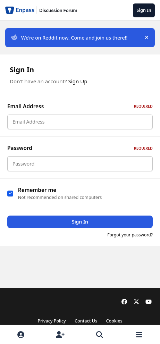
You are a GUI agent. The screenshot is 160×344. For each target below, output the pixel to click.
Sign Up (77, 81)
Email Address (80, 106)
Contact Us (86, 321)
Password (80, 150)
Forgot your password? (130, 239)
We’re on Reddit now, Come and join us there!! (69, 37)
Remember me (37, 194)
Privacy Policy (51, 321)
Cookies (114, 321)
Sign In (80, 226)
